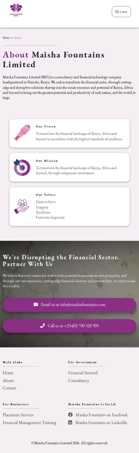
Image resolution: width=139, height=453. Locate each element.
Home (6, 38)
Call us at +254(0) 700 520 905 (69, 326)
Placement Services (18, 415)
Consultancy (78, 380)
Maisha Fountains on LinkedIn (97, 422)
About (17, 38)
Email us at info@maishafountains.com (69, 304)
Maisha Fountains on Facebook (98, 415)
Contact (9, 388)
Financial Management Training (29, 422)
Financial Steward (83, 373)
